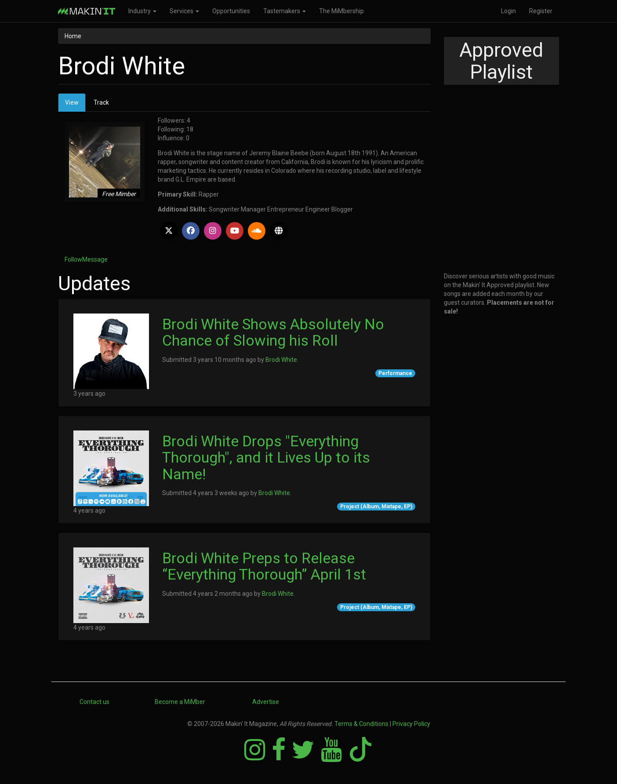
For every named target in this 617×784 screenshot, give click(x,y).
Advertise (265, 701)
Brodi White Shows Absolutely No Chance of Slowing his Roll (273, 332)
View (75, 105)
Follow (73, 259)
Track (101, 102)
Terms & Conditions (361, 723)
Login (508, 11)
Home (73, 36)
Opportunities (231, 11)
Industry (142, 11)
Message (95, 259)
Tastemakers (284, 11)
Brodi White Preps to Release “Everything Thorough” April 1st (264, 566)
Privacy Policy (411, 723)
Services (184, 11)
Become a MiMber (180, 701)
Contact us (94, 701)
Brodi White (281, 359)
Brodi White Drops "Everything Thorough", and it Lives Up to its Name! (266, 457)
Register (540, 11)
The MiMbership (341, 11)
